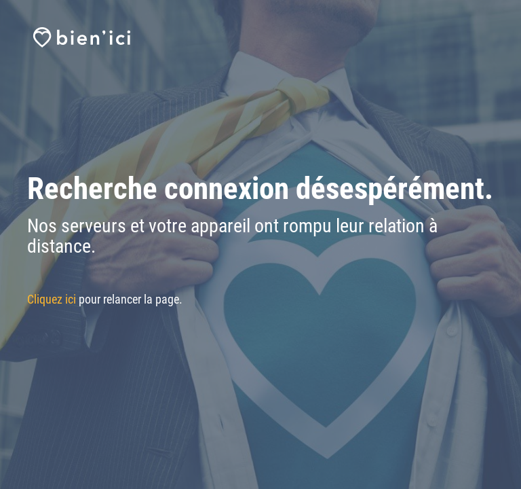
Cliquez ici (51, 299)
